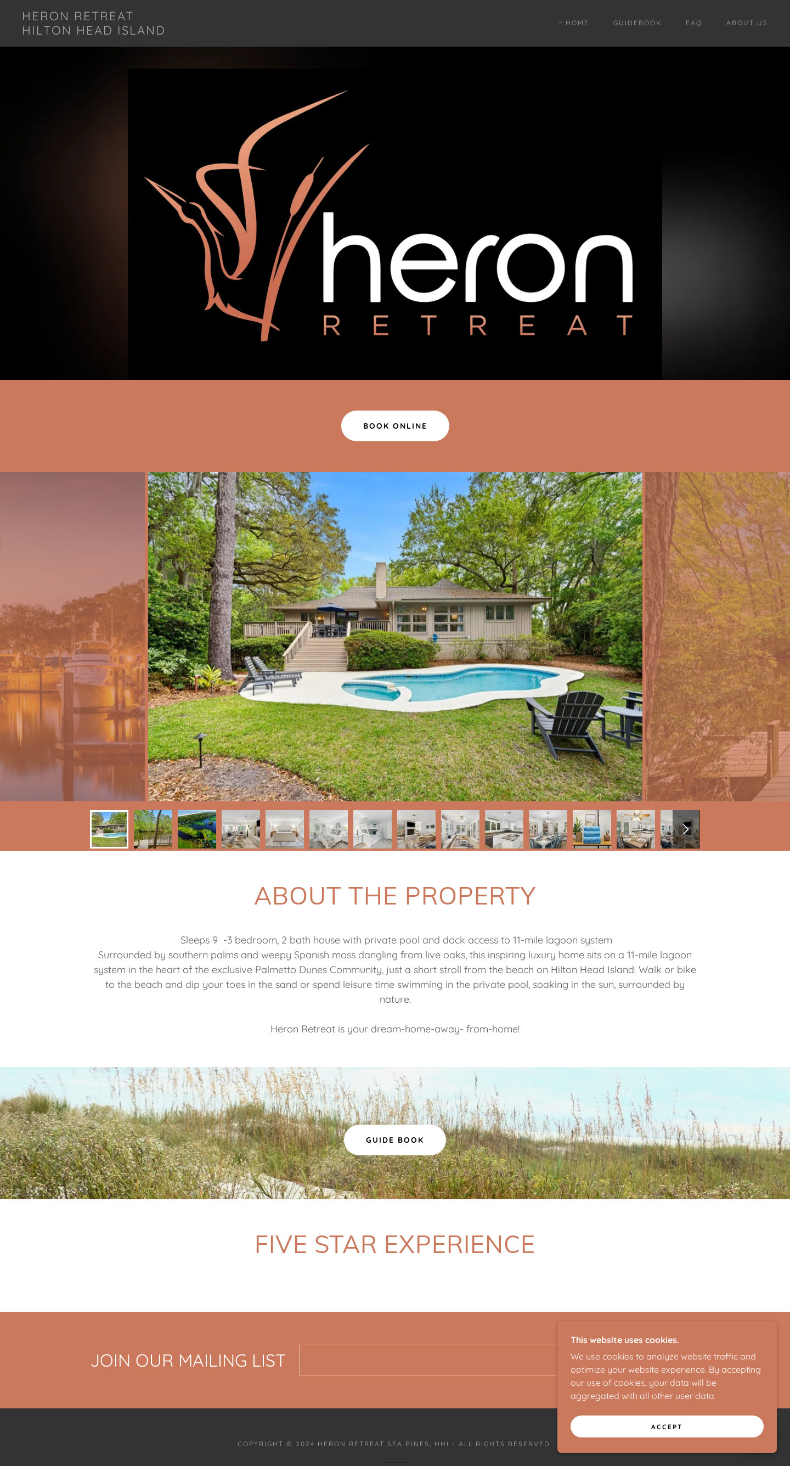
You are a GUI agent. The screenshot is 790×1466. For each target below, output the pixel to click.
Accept (667, 1427)
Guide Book (395, 1140)
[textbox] (452, 1360)
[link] (94, 31)
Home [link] (577, 23)
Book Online (395, 426)
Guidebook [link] (637, 23)
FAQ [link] (694, 23)
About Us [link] (747, 23)
